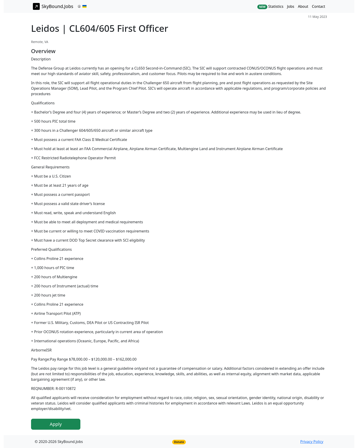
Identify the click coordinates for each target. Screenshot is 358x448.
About (303, 6)
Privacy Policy (311, 441)
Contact (318, 6)
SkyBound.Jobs (53, 6)
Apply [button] (56, 424)
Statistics (270, 6)
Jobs (290, 6)
